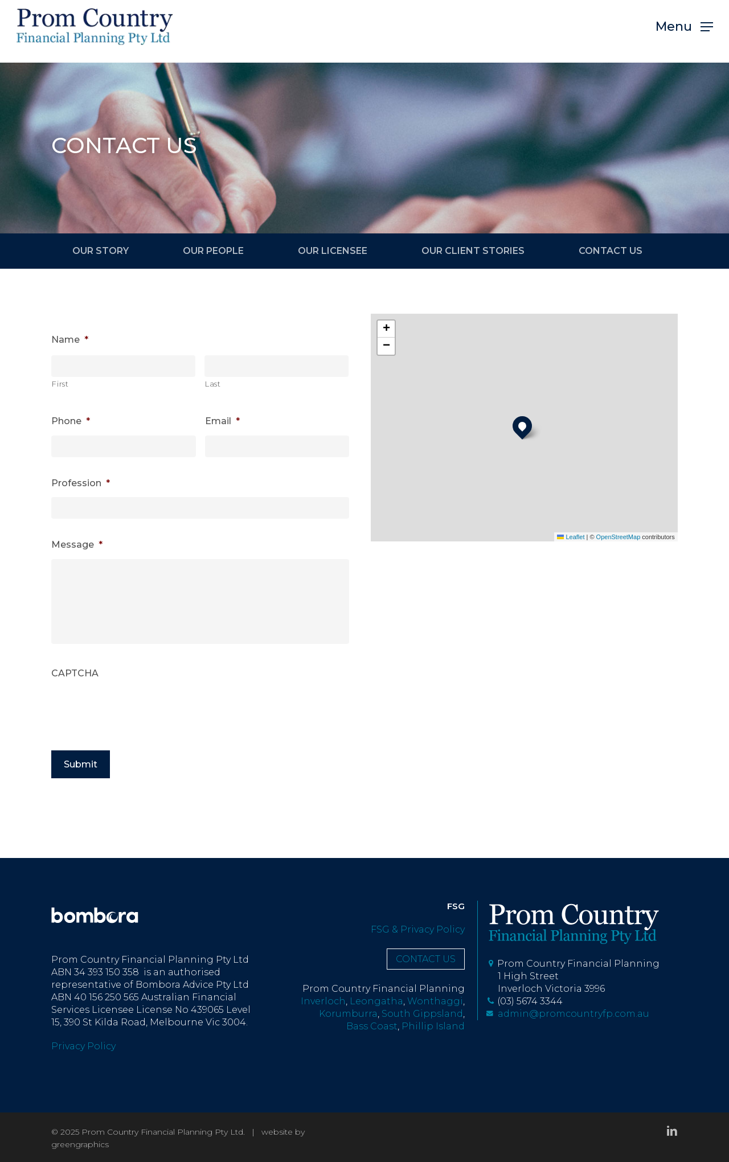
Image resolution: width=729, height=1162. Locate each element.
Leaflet (570, 536)
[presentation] (137, 716)
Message (77, 544)
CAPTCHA (75, 679)
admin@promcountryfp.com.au (567, 1013)
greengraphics (80, 1144)
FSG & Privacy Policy (418, 929)
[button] (684, 32)
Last (213, 383)
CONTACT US (610, 250)
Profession (80, 483)
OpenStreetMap (618, 536)
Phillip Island (433, 1026)
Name (69, 339)
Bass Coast (372, 1026)
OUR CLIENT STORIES (473, 250)
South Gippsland (422, 1013)
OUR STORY (100, 250)
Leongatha (376, 1001)
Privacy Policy (83, 1046)
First (60, 383)
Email (222, 421)
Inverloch (323, 1001)
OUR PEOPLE (213, 250)
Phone (70, 421)
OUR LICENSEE (332, 250)
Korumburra (348, 1013)
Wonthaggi (435, 1001)
